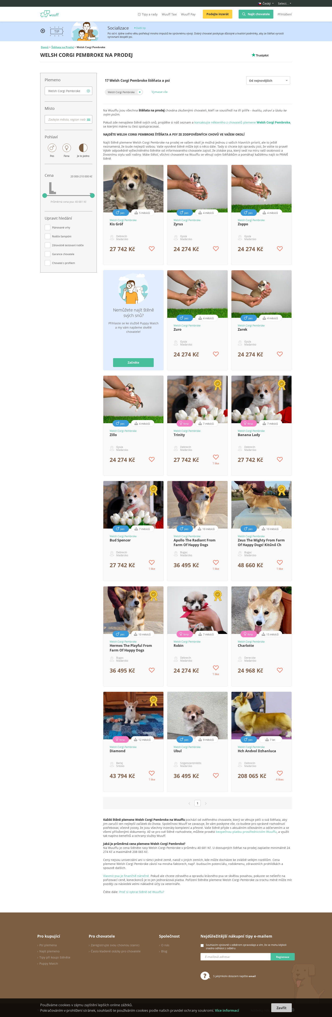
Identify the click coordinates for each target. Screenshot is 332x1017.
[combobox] (68, 91)
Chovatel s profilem (63, 263)
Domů (44, 47)
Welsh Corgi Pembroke (121, 92)
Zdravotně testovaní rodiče (68, 245)
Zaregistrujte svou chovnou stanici (115, 945)
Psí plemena (48, 945)
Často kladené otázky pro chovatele (116, 951)
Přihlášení (285, 14)
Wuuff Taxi (169, 14)
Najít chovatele (259, 14)
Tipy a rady (147, 14)
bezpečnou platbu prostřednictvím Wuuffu (246, 832)
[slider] (44, 195)
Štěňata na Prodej (62, 47)
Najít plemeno (49, 951)
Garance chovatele (63, 254)
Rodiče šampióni (61, 236)
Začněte (133, 362)
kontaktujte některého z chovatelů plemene (242, 122)
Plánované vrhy (61, 227)
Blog (164, 951)
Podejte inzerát (217, 14)
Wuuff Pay (188, 14)
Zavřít (281, 1008)
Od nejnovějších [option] (260, 81)
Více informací (227, 1010)
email (252, 976)
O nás (165, 945)
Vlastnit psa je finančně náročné (126, 876)
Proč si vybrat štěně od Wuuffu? (141, 892)
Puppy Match (48, 963)
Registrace (282, 957)
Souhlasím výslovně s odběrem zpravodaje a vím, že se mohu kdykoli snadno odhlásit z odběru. (246, 946)
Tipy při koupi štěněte (54, 957)
